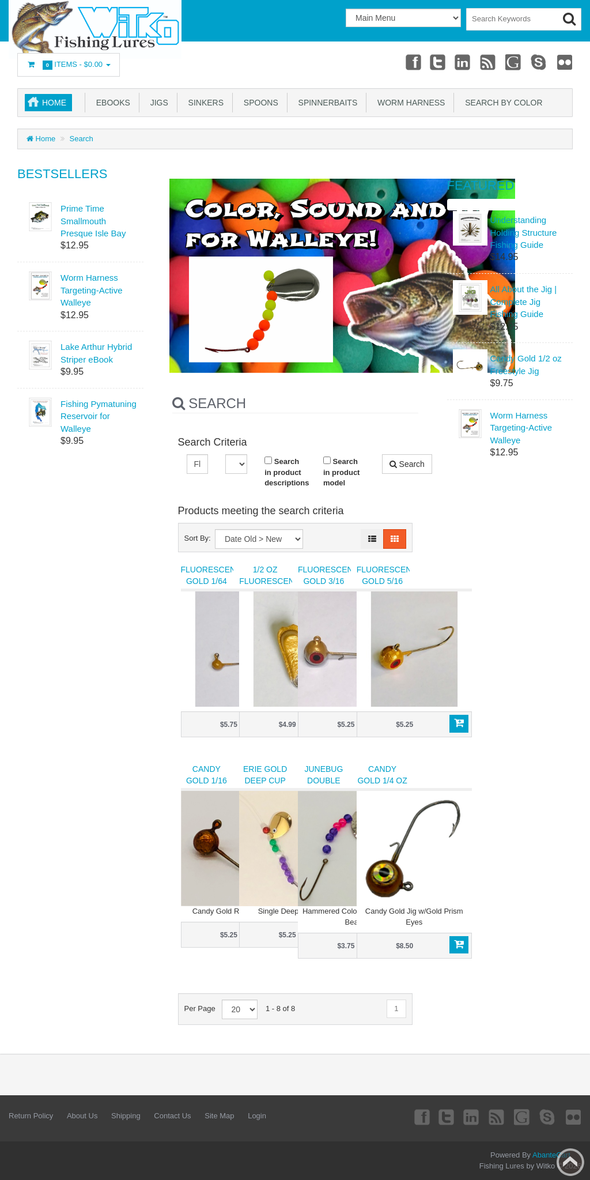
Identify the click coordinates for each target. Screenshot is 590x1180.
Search (81, 138)
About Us (82, 1115)
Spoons (258, 102)
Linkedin (462, 61)
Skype (538, 61)
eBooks (111, 102)
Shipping (126, 1115)
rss (487, 61)
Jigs (157, 102)
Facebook (410, 61)
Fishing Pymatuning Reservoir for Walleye (98, 416)
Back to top (570, 1162)
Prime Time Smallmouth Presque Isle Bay (93, 220)
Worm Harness (409, 102)
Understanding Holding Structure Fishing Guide (523, 232)
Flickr (564, 61)
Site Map (219, 1115)
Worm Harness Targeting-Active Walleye (91, 290)
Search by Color (501, 102)
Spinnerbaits (325, 102)
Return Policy (31, 1115)
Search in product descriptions (285, 472)
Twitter (436, 61)
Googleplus (513, 61)
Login (257, 1115)
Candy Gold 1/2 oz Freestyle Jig (526, 364)
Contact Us (172, 1115)
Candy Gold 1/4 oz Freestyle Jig (382, 786)
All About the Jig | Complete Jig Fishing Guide (523, 301)
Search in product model (341, 472)
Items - (69, 65)
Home (54, 102)
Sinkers (204, 102)
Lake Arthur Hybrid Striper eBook (96, 353)
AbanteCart (551, 1155)
